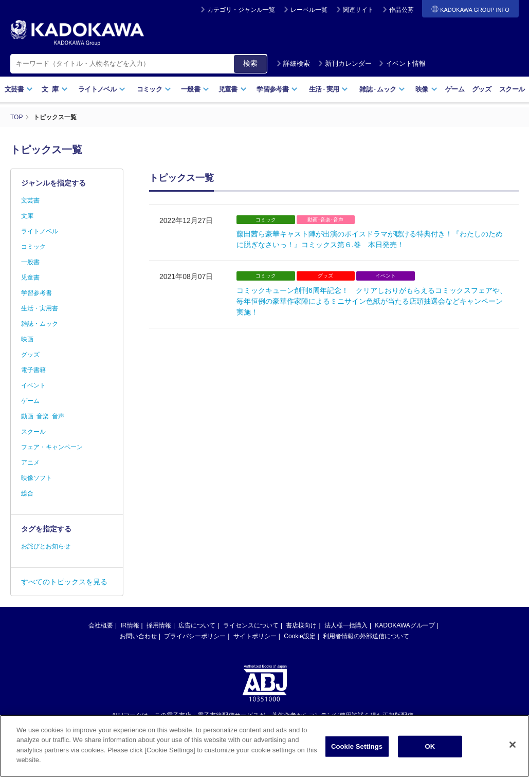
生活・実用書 (39, 308)
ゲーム (454, 89)
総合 (27, 493)
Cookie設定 (299, 636)
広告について (196, 625)
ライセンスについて (251, 625)
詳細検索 (293, 63)
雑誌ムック (382, 89)
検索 (250, 63)
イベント (33, 385)
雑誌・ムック (39, 323)
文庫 (27, 215)
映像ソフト (36, 478)
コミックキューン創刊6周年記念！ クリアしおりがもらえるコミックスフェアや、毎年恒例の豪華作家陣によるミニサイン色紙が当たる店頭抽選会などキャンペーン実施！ (371, 301)
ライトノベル (101, 89)
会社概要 (100, 625)
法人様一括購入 (346, 625)
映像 (426, 89)
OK (430, 757)
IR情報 (130, 625)
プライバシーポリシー (195, 636)
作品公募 (401, 9)
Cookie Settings (356, 757)
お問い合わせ (138, 636)
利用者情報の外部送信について (366, 636)
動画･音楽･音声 (42, 416)
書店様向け (301, 625)
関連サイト (358, 9)
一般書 (195, 89)
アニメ (30, 462)
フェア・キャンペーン (52, 447)
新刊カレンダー (345, 63)
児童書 (232, 89)
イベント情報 (402, 63)
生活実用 (329, 89)
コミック (154, 89)
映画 (27, 339)
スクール (511, 89)
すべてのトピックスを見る (64, 582)
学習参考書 (277, 89)
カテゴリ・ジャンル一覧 (241, 9)
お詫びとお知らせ (45, 546)
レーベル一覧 (308, 9)
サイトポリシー (255, 636)
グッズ (481, 89)
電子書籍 (33, 370)
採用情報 (159, 625)
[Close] (512, 756)
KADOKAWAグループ (404, 625)
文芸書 (19, 89)
